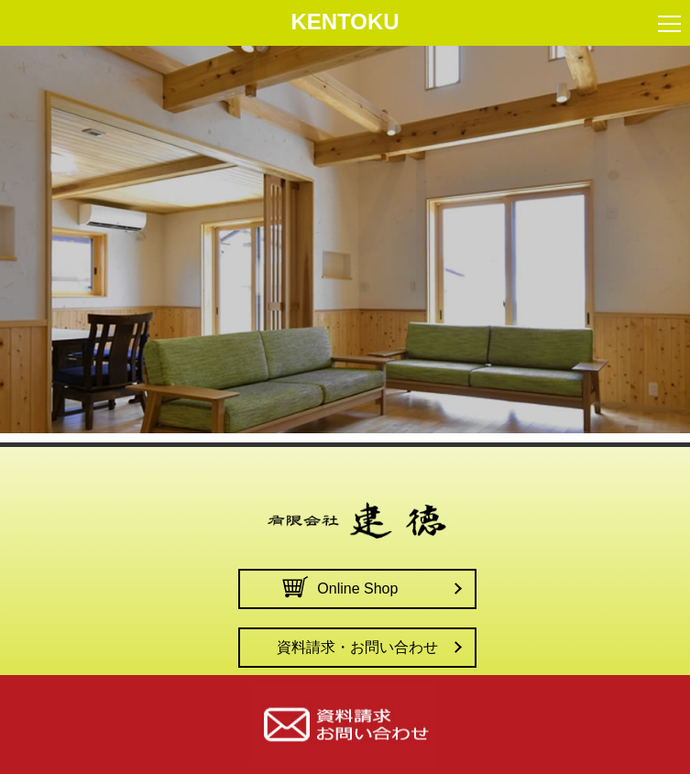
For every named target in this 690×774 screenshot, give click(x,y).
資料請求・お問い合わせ (357, 647)
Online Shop (357, 588)
